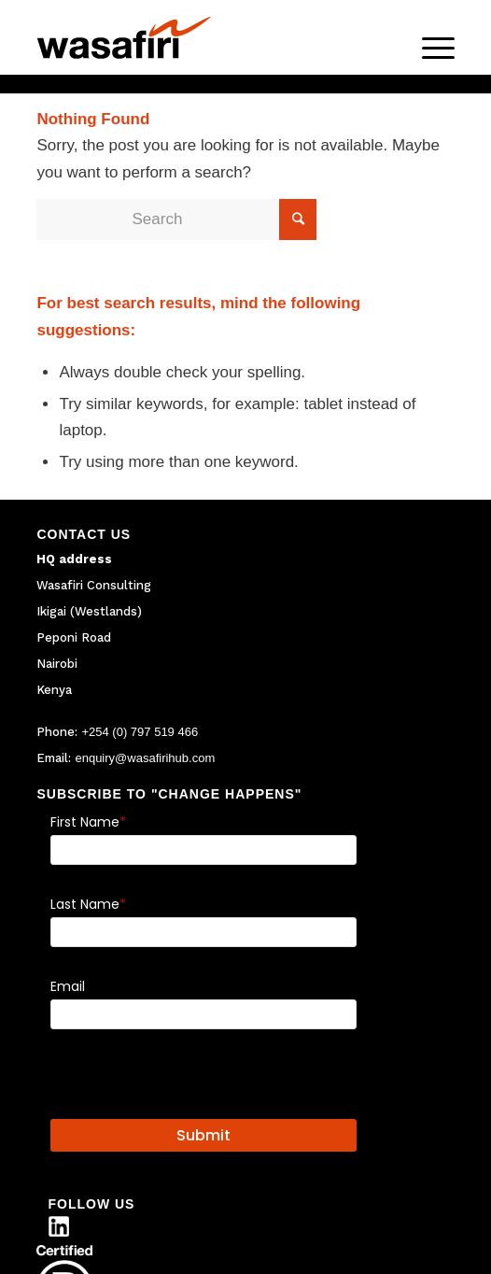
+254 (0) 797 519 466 (139, 732)
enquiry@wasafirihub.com (145, 758)
